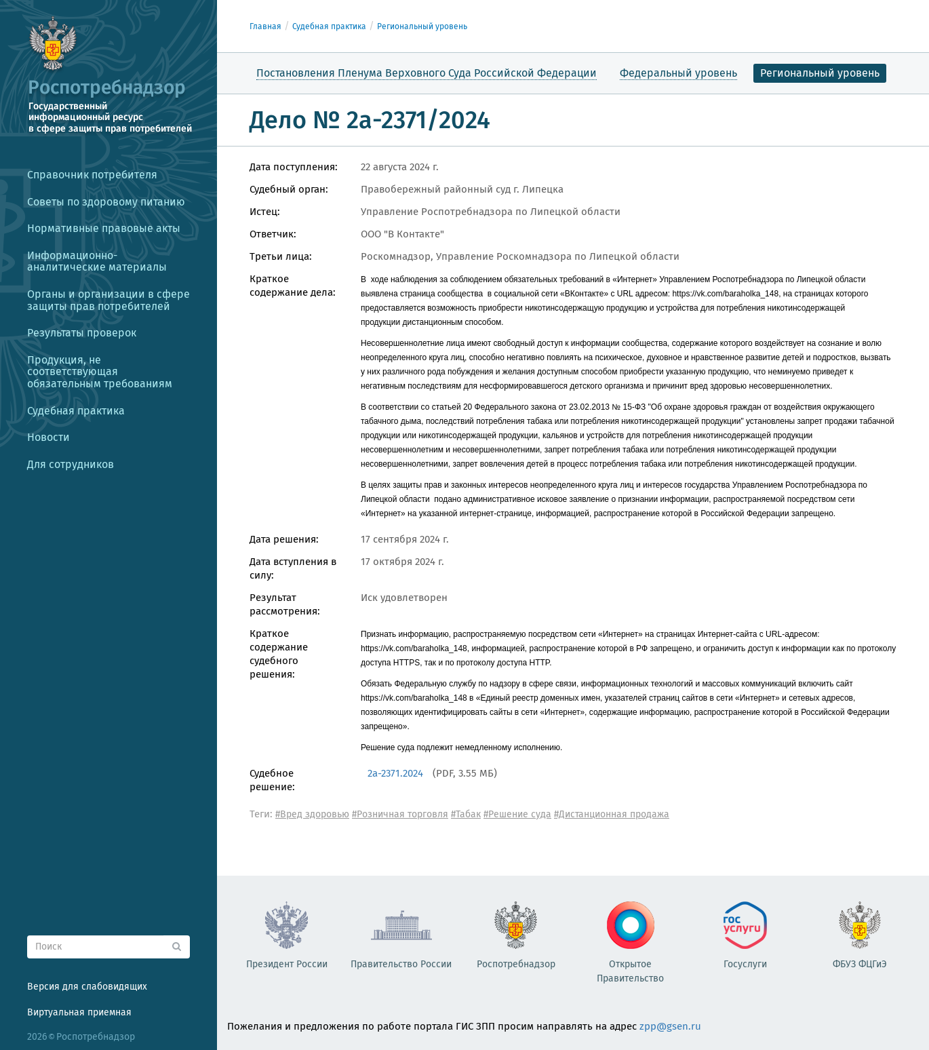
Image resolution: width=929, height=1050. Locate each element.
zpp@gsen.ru (670, 1026)
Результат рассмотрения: (285, 604)
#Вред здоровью (312, 814)
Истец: (265, 212)
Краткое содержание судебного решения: (279, 653)
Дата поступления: (294, 167)
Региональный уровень (422, 26)
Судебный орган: (289, 189)
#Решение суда (517, 814)
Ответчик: (273, 234)
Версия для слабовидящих (87, 986)
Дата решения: (284, 539)
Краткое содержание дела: (293, 285)
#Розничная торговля (400, 814)
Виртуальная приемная (79, 1012)
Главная (265, 26)
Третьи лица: (281, 256)
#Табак (466, 814)
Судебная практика (329, 26)
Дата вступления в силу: (293, 568)
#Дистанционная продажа (611, 814)
